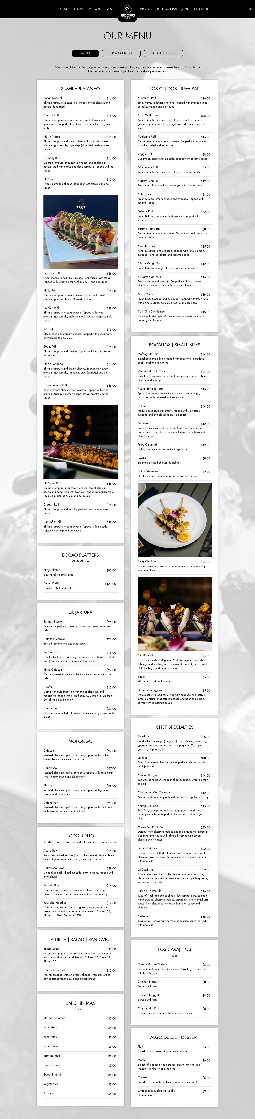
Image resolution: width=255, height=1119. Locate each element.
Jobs (185, 9)
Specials (94, 9)
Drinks (78, 9)
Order (146, 9)
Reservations (167, 9)
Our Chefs (200, 9)
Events (110, 9)
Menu (64, 9)
